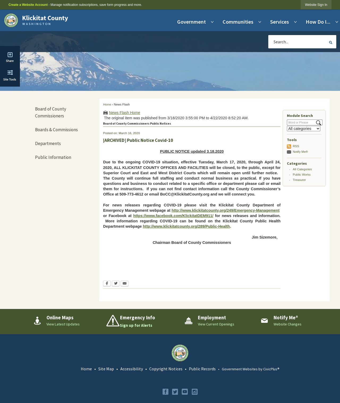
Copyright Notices (165, 368)
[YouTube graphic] (185, 392)
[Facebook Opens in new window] (107, 284)
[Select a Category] (303, 128)
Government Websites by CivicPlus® (250, 369)
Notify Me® (300, 151)
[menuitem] (192, 21)
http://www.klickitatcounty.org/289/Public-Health (186, 226)
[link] (316, 4)
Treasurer (299, 179)
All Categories (302, 169)
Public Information (53, 157)
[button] (330, 42)
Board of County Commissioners (50, 112)
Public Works (302, 174)
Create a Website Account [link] (28, 5)
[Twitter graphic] (175, 392)
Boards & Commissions (56, 130)
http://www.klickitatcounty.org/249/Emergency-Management (225, 210)
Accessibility (131, 368)
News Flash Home (124, 113)
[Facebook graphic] (165, 392)
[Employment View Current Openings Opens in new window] (218, 320)
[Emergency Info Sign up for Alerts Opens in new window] (142, 321)
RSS (296, 146)
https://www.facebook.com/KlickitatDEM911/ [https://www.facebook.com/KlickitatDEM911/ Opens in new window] (173, 216)
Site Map (106, 368)
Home (107, 104)
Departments (48, 143)
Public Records (202, 368)
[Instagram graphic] (195, 392)
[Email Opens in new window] (125, 284)
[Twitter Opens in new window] (116, 284)
